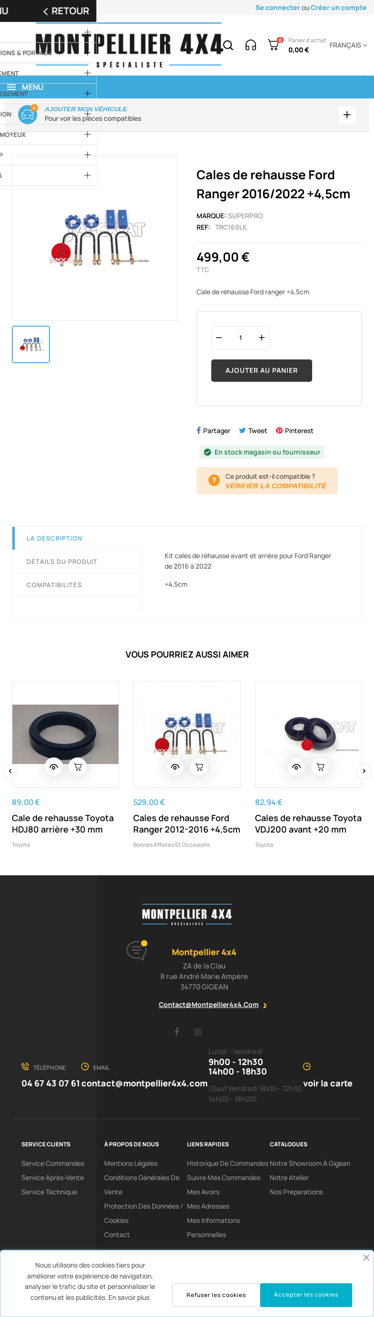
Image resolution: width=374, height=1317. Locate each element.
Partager (216, 431)
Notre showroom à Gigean (310, 1164)
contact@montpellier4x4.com (209, 1005)
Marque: (211, 217)
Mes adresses (208, 1207)
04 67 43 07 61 (50, 1084)
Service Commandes (52, 1164)
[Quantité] (240, 339)
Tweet (257, 431)
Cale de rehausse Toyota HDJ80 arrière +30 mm (63, 824)
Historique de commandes (227, 1164)
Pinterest (299, 431)
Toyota (21, 846)
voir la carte (328, 1084)
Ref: (203, 228)
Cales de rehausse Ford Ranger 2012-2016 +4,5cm (186, 824)
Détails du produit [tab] (62, 563)
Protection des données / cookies (143, 1214)
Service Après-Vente (52, 1178)
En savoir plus (128, 1297)
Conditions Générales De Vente (141, 1186)
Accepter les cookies (306, 1294)
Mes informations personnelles (213, 1228)
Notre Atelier (289, 1178)
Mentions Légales (130, 1164)
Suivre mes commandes (223, 1178)
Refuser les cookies (216, 1295)
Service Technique (49, 1193)
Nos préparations (296, 1193)
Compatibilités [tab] (54, 586)
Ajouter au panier (262, 371)
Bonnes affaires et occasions (171, 846)
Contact (117, 1235)
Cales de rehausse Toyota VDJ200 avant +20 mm (308, 824)
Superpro (245, 217)
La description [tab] (54, 539)
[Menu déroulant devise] (346, 45)
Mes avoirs (203, 1193)
